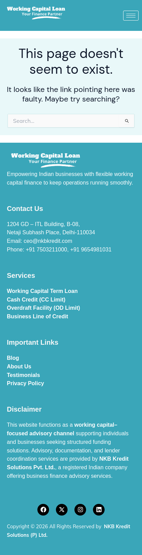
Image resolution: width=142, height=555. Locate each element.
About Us (19, 366)
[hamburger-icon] (131, 16)
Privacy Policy (25, 383)
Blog (13, 358)
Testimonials (23, 375)
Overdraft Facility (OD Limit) (43, 308)
